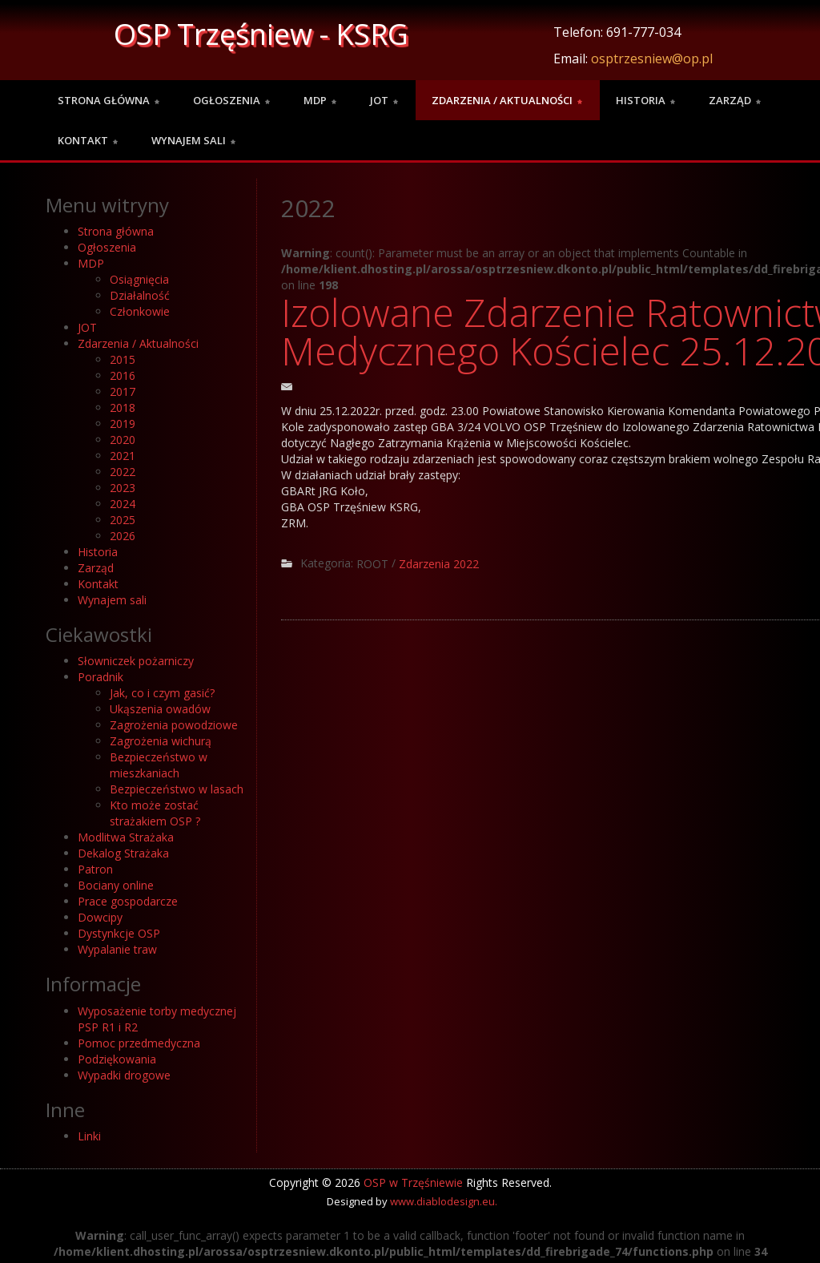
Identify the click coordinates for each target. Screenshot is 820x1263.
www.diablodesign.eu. (443, 1201)
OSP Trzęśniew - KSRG (261, 34)
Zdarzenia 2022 (439, 564)
